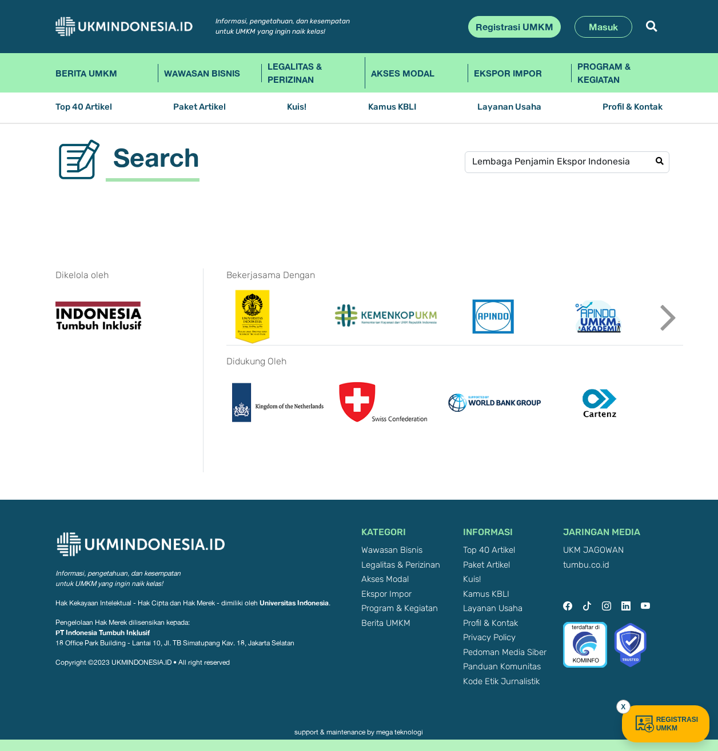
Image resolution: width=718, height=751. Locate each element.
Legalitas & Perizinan (295, 73)
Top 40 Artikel (83, 107)
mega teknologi (399, 732)
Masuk (603, 27)
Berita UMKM (86, 73)
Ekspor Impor (508, 73)
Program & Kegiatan (604, 73)
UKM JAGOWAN (593, 550)
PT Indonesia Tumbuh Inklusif (102, 632)
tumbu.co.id (586, 565)
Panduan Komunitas (502, 666)
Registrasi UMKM (514, 27)
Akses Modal (402, 73)
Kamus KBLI (392, 107)
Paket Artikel (199, 107)
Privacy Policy (489, 637)
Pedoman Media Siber (505, 652)
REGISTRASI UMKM (665, 724)
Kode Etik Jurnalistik (501, 681)
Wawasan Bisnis (202, 73)
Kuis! (296, 107)
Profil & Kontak (633, 107)
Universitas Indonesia (294, 603)
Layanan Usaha (509, 107)
